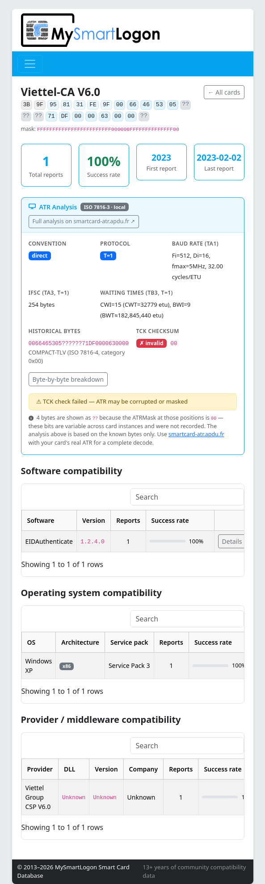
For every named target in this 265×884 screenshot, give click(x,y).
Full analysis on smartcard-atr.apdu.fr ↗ (84, 221)
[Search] (187, 496)
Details (232, 541)
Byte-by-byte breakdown (68, 379)
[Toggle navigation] (29, 64)
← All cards (224, 92)
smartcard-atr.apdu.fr (196, 434)
